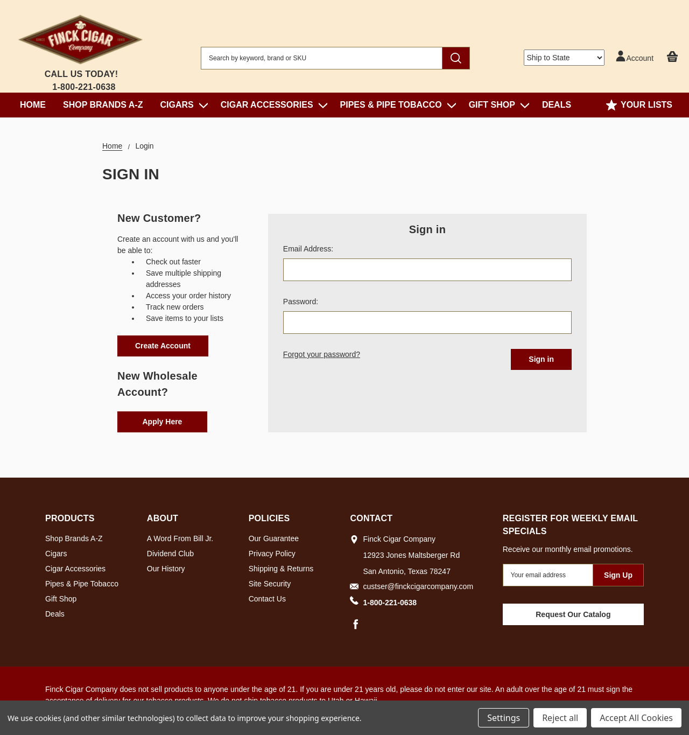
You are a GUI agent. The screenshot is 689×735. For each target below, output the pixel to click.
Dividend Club (170, 553)
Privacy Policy (272, 553)
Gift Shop (497, 104)
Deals (556, 104)
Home (33, 104)
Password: (300, 301)
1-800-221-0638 (83, 87)
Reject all (560, 718)
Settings (503, 718)
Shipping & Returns (281, 568)
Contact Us (267, 598)
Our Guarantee (274, 538)
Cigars (181, 104)
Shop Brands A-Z (103, 104)
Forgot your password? (321, 354)
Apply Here (162, 421)
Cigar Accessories (272, 104)
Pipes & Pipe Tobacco (396, 104)
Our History (166, 568)
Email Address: (308, 248)
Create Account (163, 345)
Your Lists (639, 105)
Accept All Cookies (636, 718)
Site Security (270, 583)
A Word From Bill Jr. (180, 538)
